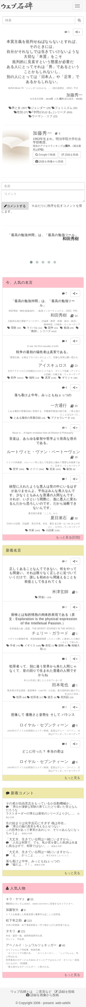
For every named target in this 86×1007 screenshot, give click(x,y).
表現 (48, 645)
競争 (51, 327)
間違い (43, 597)
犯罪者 (35, 697)
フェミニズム (64, 108)
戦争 (15, 377)
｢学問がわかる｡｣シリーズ (50, 112)
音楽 (53, 469)
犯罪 (20, 697)
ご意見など (44, 991)
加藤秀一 (47, 133)
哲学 (17, 469)
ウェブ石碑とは (21, 991)
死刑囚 (65, 697)
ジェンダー (40, 108)
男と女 (18, 108)
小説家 (51, 530)
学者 (13, 645)
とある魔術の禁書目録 (28, 417)
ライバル (33, 327)
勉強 (67, 327)
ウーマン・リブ (43, 116)
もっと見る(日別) (68, 537)
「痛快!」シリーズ (53, 329)
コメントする (15, 206)
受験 (14, 327)
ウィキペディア (72, 324)
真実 (49, 377)
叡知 (69, 469)
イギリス (31, 645)
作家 (33, 530)
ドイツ (35, 469)
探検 (61, 645)
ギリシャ (68, 377)
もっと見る (72, 778)
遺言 (50, 697)
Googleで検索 (45, 154)
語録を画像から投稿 (49, 161)
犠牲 (32, 377)
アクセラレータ (61, 417)
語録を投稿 (69, 154)
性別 (21, 112)
